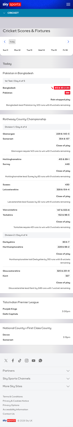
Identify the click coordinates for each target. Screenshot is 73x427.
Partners (9, 370)
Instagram (27, 360)
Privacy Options (11, 405)
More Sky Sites (12, 386)
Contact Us (9, 414)
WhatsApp (40, 360)
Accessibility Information (15, 409)
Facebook (13, 360)
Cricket (11, 13)
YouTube (33, 360)
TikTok (20, 360)
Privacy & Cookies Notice (16, 401)
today (12, 41)
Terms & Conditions (13, 396)
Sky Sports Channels (16, 378)
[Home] (12, 4)
